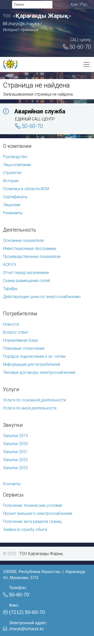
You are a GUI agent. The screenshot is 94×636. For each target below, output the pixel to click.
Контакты (12, 483)
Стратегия (12, 172)
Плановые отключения (23, 348)
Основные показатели (23, 240)
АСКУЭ (9, 264)
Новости (11, 324)
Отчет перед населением (26, 272)
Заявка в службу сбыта (25, 529)
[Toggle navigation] (86, 64)
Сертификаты (15, 196)
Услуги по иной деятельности (29, 408)
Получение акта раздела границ (32, 521)
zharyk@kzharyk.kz (22, 23)
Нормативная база (20, 340)
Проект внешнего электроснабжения (37, 513)
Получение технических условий (32, 505)
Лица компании (17, 164)
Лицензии (11, 204)
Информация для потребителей (31, 364)
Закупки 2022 (15, 459)
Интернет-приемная (20, 29)
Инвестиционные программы (29, 248)
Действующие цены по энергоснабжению (42, 296)
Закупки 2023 (15, 467)
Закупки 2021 (15, 451)
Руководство (15, 156)
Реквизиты (13, 212)
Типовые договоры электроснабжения (39, 372)
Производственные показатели (31, 256)
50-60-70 (77, 47)
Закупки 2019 (15, 435)
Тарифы (10, 288)
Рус (83, 4)
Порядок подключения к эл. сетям (34, 356)
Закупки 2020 (15, 443)
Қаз (74, 4)
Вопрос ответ (16, 332)
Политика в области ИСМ (26, 188)
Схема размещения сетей (26, 280)
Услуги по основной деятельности (34, 400)
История (10, 180)
